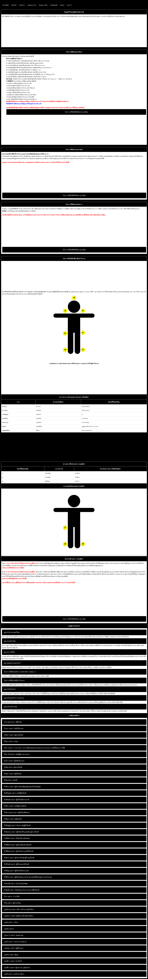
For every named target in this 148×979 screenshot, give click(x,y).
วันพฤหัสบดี (53, 5)
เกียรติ (10, 780)
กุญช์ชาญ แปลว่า (10, 909)
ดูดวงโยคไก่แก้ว (10, 689)
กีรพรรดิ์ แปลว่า (9, 883)
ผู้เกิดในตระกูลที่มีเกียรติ (18, 851)
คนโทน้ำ (13, 961)
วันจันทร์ (13, 5)
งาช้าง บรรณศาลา (15, 942)
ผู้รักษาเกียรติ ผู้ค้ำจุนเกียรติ (19, 858)
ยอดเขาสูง (13, 935)
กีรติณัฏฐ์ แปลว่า (10, 825)
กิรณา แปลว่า (9, 728)
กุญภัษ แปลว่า (9, 929)
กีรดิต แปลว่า (8, 767)
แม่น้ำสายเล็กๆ (14, 974)
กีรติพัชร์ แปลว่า (10, 838)
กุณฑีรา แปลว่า (9, 967)
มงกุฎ (11, 741)
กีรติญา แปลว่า (9, 819)
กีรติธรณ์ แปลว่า (10, 832)
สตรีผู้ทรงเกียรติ (15, 806)
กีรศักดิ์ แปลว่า (9, 890)
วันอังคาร (22, 5)
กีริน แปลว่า (8, 903)
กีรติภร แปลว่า (9, 858)
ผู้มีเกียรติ (12, 774)
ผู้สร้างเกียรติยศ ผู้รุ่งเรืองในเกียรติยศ (22, 787)
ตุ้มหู (11, 955)
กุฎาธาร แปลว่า (9, 935)
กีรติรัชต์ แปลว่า (9, 864)
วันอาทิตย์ (5, 5)
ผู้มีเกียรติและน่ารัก (16, 799)
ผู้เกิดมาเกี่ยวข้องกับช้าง (18, 916)
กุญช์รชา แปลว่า (10, 916)
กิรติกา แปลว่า (9, 735)
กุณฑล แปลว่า (9, 955)
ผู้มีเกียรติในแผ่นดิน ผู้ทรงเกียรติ (21, 832)
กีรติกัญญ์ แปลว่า (10, 793)
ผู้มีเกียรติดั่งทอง (17, 812)
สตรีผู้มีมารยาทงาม (16, 754)
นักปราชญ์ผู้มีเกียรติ (17, 825)
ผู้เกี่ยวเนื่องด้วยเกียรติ (17, 845)
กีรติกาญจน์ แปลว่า (11, 812)
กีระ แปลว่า (8, 896)
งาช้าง (11, 922)
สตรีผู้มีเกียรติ (15, 793)
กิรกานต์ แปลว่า (9, 722)
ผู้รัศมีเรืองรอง (14, 761)
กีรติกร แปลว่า (9, 787)
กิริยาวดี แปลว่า (9, 754)
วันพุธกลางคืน (43, 5)
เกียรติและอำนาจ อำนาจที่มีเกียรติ (21, 890)
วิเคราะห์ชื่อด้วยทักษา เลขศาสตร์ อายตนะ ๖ (20, 672)
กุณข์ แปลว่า (8, 942)
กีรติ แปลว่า (8, 780)
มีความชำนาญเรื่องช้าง (19, 909)
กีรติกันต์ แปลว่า (10, 799)
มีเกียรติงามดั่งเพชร (17, 838)
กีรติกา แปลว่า (9, 806)
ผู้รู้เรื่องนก (13, 948)
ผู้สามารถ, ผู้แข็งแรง (17, 967)
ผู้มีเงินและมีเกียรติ (16, 864)
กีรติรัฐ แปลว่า (9, 871)
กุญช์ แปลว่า (8, 922)
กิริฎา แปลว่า (8, 741)
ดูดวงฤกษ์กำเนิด (10, 641)
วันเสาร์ (69, 5)
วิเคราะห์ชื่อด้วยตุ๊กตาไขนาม (14, 680)
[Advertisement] (63, 32)
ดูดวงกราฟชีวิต (9, 652)
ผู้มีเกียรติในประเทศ (16, 871)
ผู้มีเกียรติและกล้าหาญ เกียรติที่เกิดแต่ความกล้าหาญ (28, 877)
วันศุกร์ (62, 5)
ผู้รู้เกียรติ (12, 819)
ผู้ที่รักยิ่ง (13, 722)
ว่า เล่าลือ (12, 896)
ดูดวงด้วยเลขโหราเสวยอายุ (14, 698)
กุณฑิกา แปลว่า (9, 961)
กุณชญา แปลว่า (9, 948)
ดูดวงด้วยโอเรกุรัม (10, 707)
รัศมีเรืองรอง (13, 728)
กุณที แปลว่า (8, 974)
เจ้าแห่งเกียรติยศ (16, 883)
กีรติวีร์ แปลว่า (9, 877)
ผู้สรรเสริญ (12, 903)
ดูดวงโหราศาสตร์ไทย (12, 632)
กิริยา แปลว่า (8, 748)
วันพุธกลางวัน (31, 5)
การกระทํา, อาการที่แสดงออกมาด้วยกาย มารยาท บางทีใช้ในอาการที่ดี (34, 748)
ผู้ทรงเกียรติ (13, 735)
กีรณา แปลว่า (9, 761)
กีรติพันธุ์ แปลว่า (10, 851)
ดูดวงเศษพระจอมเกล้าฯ (12, 663)
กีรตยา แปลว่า (9, 774)
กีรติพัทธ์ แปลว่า (10, 845)
